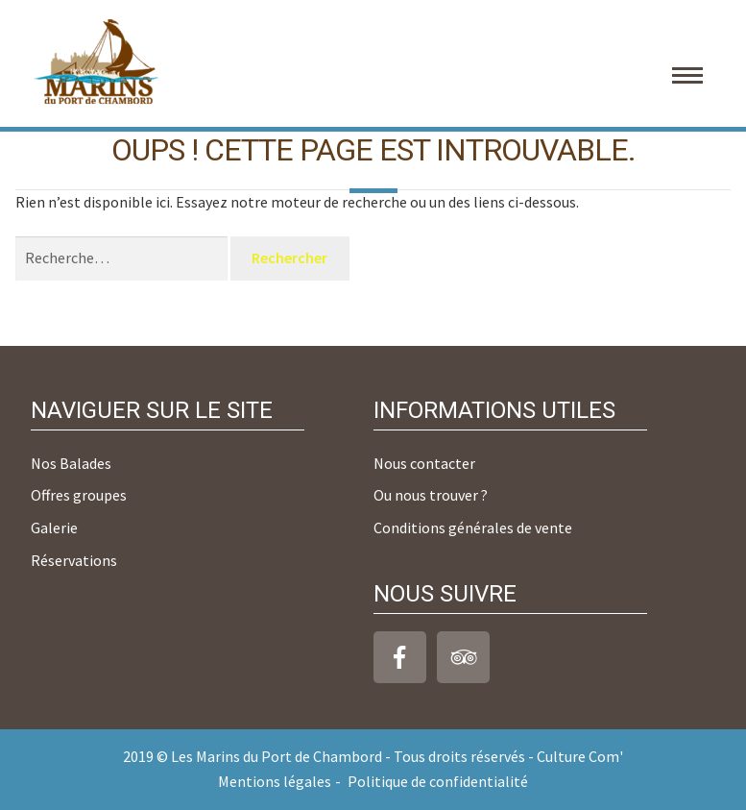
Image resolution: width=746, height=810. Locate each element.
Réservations (74, 560)
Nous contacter (424, 463)
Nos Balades (71, 463)
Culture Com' (580, 756)
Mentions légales (274, 781)
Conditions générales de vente (472, 527)
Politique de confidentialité (438, 781)
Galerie (54, 527)
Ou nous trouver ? (430, 494)
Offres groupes (79, 494)
